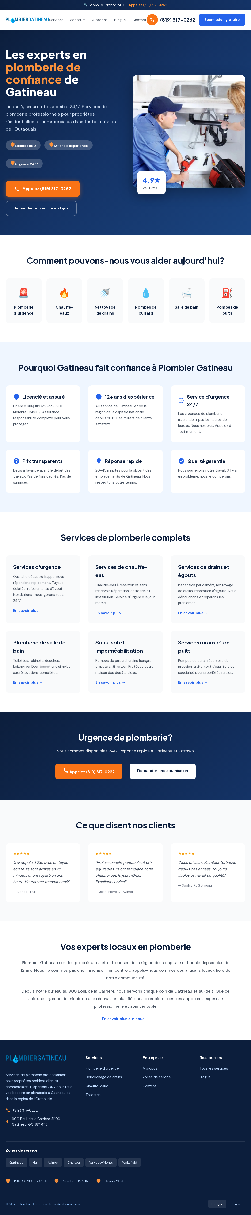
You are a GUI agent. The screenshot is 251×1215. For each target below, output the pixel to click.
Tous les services (214, 1068)
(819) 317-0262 (25, 1110)
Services (56, 20)
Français (217, 1204)
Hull (35, 1162)
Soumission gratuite (222, 19)
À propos (100, 20)
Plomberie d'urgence (102, 1068)
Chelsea (74, 1162)
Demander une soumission (162, 770)
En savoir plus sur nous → (125, 1018)
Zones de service (157, 1077)
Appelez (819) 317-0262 (148, 5)
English (237, 1204)
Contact (139, 20)
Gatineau (16, 1162)
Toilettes (93, 1095)
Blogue (120, 20)
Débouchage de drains (104, 1077)
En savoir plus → (28, 610)
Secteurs (78, 20)
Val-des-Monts (101, 1162)
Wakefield (129, 1162)
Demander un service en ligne (41, 208)
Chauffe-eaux (97, 1086)
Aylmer (53, 1162)
